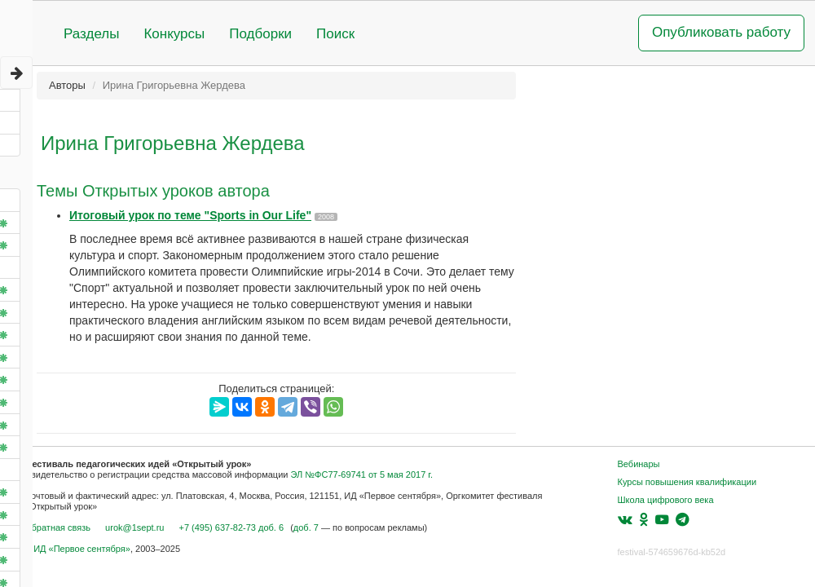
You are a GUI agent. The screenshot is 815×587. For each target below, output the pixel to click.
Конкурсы (174, 34)
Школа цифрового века (666, 500)
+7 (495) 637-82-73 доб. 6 (231, 527)
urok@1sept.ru (134, 527)
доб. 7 (306, 527)
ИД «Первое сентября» (81, 549)
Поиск (335, 34)
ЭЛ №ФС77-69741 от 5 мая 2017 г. (361, 474)
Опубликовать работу (721, 32)
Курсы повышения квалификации (687, 482)
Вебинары (639, 464)
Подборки (260, 34)
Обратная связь (57, 527)
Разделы (91, 34)
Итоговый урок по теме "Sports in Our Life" (190, 215)
